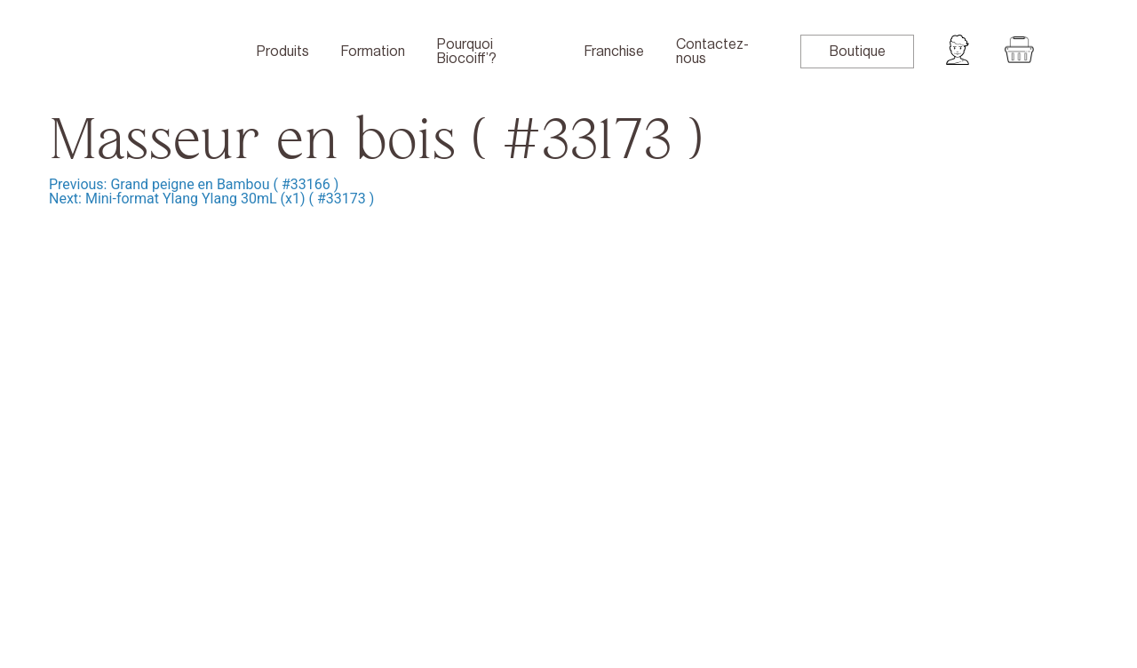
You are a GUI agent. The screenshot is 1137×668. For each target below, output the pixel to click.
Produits (283, 51)
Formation (373, 51)
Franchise (614, 51)
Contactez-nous (712, 51)
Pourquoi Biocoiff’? (467, 51)
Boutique (858, 51)
